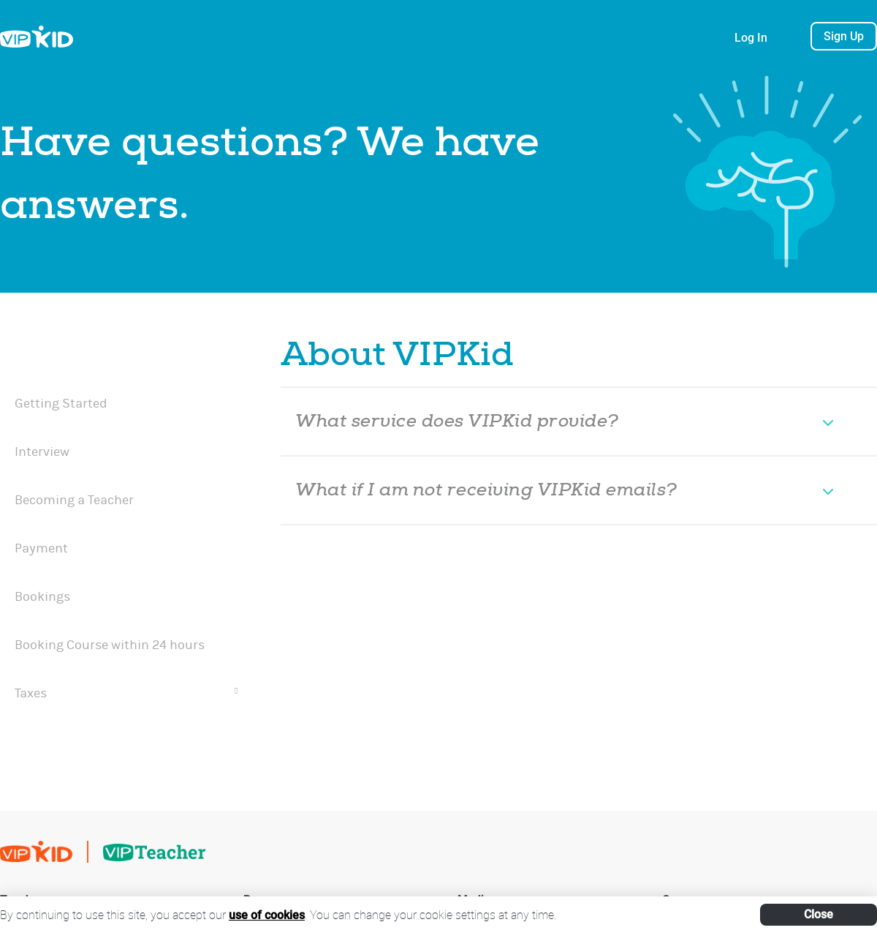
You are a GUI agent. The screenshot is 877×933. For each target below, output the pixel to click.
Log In (750, 38)
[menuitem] (126, 353)
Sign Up (844, 36)
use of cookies (267, 915)
